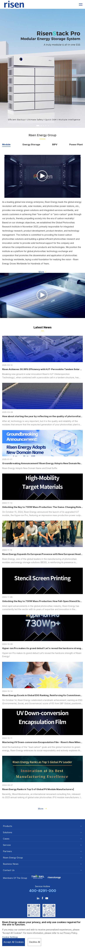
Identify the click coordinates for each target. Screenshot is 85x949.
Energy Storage (31, 145)
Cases (6, 839)
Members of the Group (15, 878)
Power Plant (76, 145)
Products (7, 826)
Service (7, 845)
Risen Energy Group (13, 858)
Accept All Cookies (14, 942)
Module (6, 145)
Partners (7, 851)
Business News (10, 864)
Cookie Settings (10, 937)
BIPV (54, 145)
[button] (37, 125)
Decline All (34, 942)
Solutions (7, 832)
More (42, 272)
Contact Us (9, 870)
